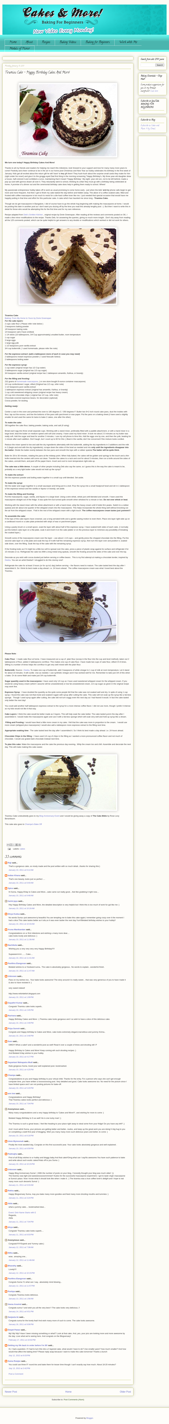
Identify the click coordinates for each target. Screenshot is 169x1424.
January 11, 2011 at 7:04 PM (21, 1222)
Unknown (12, 976)
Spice (10, 888)
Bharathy (12, 1266)
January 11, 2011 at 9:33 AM (21, 1185)
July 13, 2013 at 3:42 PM (19, 1368)
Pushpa (11, 1291)
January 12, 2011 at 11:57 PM (22, 1286)
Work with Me (128, 42)
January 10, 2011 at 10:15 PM (22, 1164)
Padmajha (12, 1154)
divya (10, 1227)
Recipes (46, 42)
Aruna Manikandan (16, 929)
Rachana (12, 1016)
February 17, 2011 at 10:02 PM (22, 1340)
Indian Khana (14, 875)
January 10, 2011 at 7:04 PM (21, 1103)
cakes (22, 849)
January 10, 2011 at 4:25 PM (21, 1069)
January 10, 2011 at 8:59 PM (21, 1148)
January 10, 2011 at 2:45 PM (21, 1010)
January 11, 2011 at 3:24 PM (21, 1198)
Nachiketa (12, 945)
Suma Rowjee (14, 1361)
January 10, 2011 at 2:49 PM (21, 1023)
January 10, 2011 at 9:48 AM (21, 895)
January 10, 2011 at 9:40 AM (21, 883)
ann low (11, 1093)
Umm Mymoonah (16, 1141)
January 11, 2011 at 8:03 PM (21, 1234)
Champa (12, 1075)
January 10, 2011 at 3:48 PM (21, 1036)
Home (12, 42)
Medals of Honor (19, 48)
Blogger (89, 1418)
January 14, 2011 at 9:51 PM (21, 1311)
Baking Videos (67, 42)
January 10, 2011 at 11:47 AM (22, 971)
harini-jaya (13, 901)
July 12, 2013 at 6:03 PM (19, 1355)
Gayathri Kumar (15, 1003)
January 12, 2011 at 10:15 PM (22, 1273)
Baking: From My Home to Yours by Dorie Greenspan (28, 318)
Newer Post (11, 1391)
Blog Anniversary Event (49, 816)
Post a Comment (16, 1374)
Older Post (125, 1391)
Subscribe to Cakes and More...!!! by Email (150, 127)
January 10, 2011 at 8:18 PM (21, 1135)
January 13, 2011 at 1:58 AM (21, 1299)
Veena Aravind (14, 1304)
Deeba (8, 560)
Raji (9, 863)
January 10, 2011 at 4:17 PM (21, 1057)
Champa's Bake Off (33, 824)
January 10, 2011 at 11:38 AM (22, 939)
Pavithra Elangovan (17, 963)
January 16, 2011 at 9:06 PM (21, 1324)
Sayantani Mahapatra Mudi (20, 1062)
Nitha (10, 1253)
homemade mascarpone (27, 381)
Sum (10, 1041)
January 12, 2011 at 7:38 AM (21, 1247)
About (29, 42)
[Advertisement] (150, 155)
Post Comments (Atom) (74, 1399)
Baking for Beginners (97, 42)
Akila (10, 1203)
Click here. (154, 91)
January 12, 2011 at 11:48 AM (22, 1260)
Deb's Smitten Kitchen (33, 215)
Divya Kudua (14, 914)
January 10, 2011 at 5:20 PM (21, 1088)
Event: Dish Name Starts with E (22, 1212)
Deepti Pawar (14, 1330)
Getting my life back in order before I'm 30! (28, 1345)
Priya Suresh (14, 1028)
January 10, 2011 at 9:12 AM (21, 870)
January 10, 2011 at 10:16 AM (22, 908)
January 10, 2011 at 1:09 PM (21, 997)
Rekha (11, 1190)
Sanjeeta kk (13, 1317)
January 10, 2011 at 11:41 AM (22, 958)
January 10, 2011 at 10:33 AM (22, 924)
